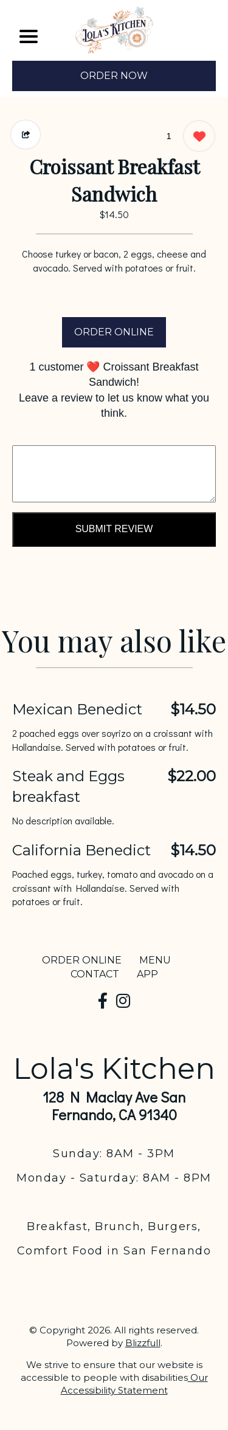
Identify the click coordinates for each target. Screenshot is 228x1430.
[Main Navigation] (28, 36)
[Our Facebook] (103, 1001)
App (147, 974)
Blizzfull (143, 1343)
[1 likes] (196, 137)
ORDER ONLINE (114, 332)
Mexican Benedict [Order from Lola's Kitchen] (77, 709)
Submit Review (114, 529)
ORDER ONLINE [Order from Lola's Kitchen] (82, 960)
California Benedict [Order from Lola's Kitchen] (81, 850)
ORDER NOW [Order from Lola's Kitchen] (114, 75)
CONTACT (95, 974)
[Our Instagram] (123, 1001)
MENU (155, 960)
